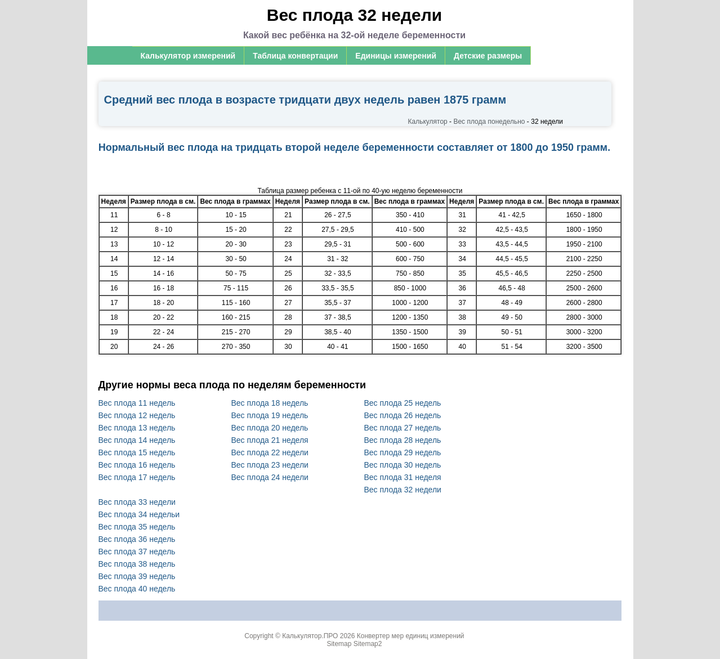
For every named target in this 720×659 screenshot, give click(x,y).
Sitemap (339, 644)
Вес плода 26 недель (402, 415)
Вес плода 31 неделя (402, 477)
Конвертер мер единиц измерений (410, 636)
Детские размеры (488, 55)
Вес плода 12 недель (137, 415)
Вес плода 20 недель (269, 427)
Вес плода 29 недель (402, 452)
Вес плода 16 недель (137, 464)
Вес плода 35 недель (137, 526)
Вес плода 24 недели (269, 477)
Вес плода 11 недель (137, 402)
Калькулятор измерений (188, 55)
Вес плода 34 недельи (139, 514)
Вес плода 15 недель (137, 452)
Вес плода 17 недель (137, 477)
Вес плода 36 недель (137, 539)
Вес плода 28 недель (402, 440)
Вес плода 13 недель (137, 427)
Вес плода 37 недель (137, 551)
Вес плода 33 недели (137, 501)
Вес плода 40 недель (137, 588)
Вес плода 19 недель (269, 415)
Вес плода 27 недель (402, 427)
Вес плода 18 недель (269, 402)
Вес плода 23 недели (269, 464)
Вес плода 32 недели (402, 489)
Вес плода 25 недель (402, 402)
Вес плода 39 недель (137, 576)
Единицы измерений (395, 55)
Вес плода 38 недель (137, 563)
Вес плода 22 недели (269, 452)
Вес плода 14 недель (137, 440)
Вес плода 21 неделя (269, 440)
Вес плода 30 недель (402, 464)
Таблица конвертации (295, 55)
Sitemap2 (368, 644)
